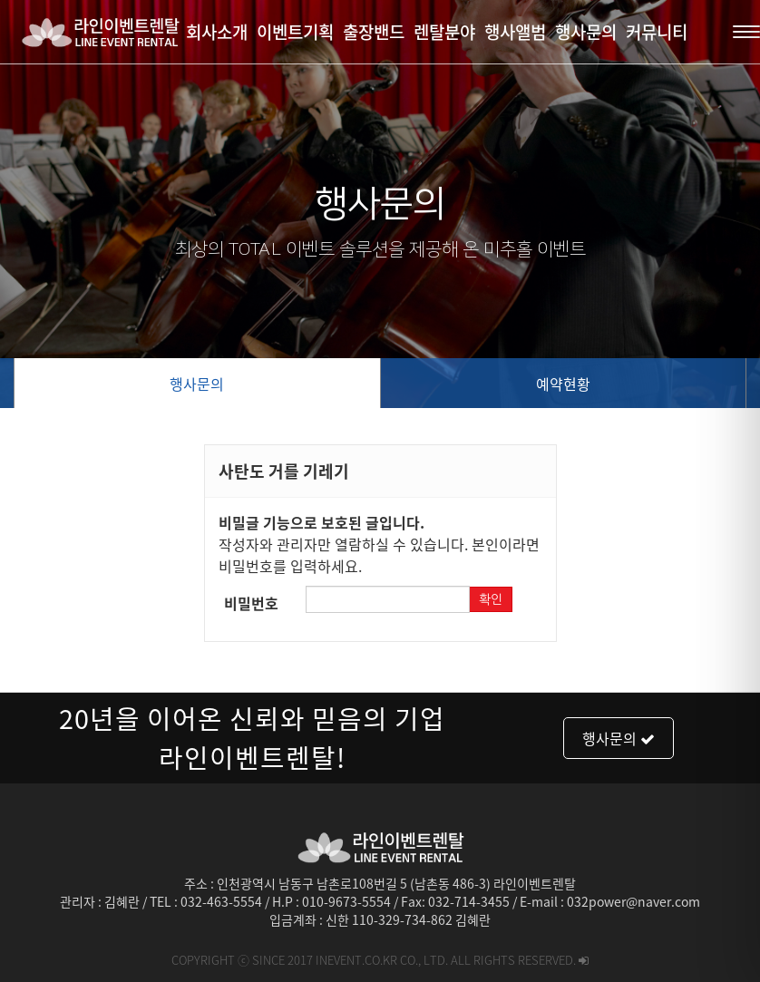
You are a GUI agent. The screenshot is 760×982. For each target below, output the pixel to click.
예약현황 (563, 383)
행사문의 (197, 383)
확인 (490, 599)
